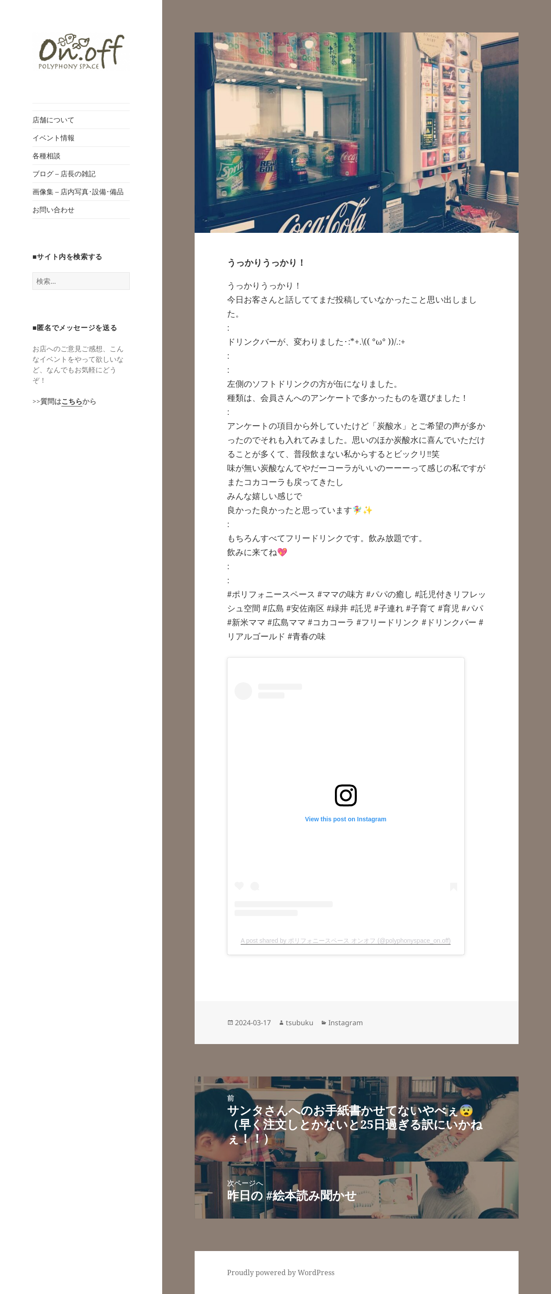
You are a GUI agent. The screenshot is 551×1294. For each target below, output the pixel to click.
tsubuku (299, 1022)
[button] (81, 51)
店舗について (53, 120)
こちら (71, 401)
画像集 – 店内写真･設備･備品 (78, 191)
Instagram (345, 1022)
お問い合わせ (53, 209)
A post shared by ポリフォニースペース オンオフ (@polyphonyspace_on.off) (346, 940)
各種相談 (46, 155)
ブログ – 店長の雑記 (64, 173)
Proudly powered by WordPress (280, 1272)
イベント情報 (53, 138)
